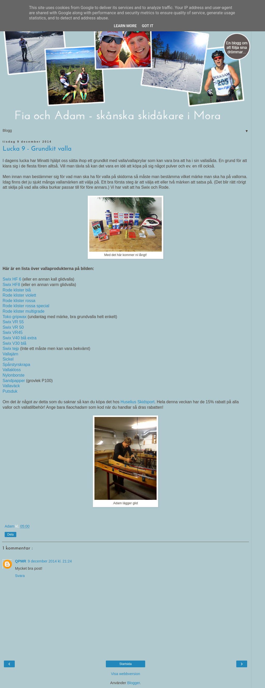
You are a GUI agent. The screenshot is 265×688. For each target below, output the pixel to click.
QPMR (20, 561)
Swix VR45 (13, 332)
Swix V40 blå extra (19, 338)
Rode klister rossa (19, 300)
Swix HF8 (11, 284)
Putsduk (11, 391)
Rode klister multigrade (24, 311)
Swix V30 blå (14, 343)
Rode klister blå (17, 290)
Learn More (125, 26)
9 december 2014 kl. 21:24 (50, 561)
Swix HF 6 (12, 279)
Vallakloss (12, 370)
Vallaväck (11, 386)
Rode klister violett (19, 295)
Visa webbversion (125, 674)
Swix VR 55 (13, 322)
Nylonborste (13, 375)
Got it (147, 26)
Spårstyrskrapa (16, 364)
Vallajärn (11, 354)
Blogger (133, 683)
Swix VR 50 (13, 327)
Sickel (8, 359)
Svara (20, 576)
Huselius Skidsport (137, 402)
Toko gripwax (14, 316)
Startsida (125, 664)
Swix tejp (11, 348)
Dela (10, 534)
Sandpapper (14, 380)
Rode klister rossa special (26, 306)
